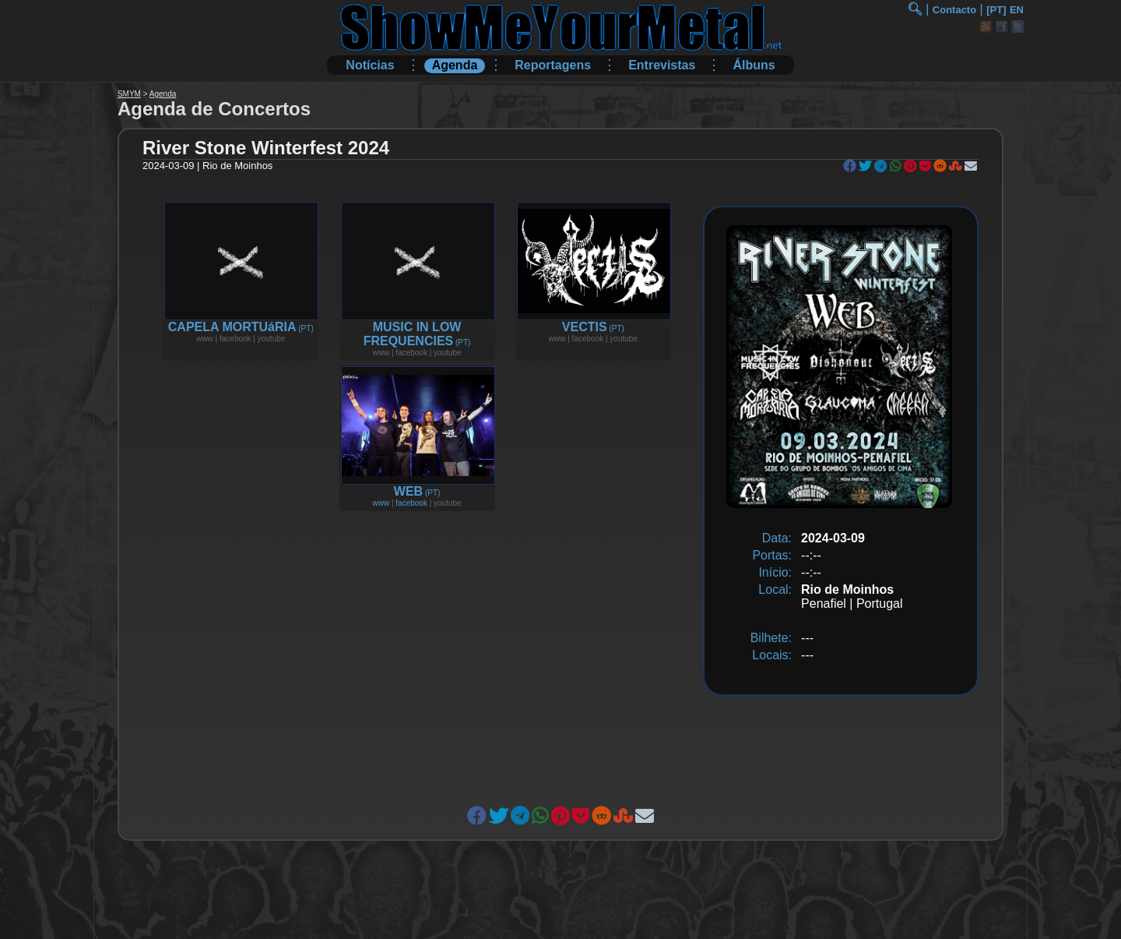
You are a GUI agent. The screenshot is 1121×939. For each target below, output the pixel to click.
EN (1017, 10)
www (380, 503)
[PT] (996, 10)
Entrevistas (661, 65)
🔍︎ (914, 9)
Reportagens (553, 65)
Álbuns (754, 65)
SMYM (129, 94)
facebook (411, 503)
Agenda (455, 65)
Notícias (370, 65)
